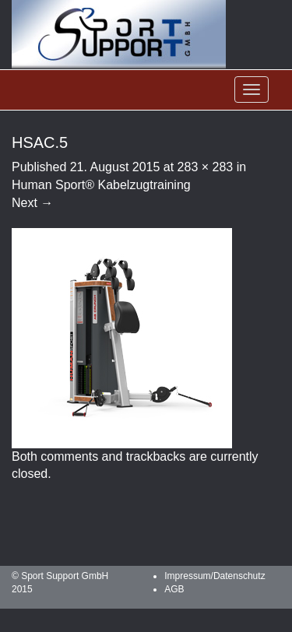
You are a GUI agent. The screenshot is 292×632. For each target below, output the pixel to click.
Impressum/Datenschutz (214, 576)
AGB (174, 589)
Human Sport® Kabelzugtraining (101, 184)
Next (32, 202)
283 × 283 (206, 167)
